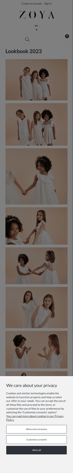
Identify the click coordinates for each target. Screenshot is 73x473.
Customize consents (36, 439)
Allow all (36, 450)
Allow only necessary (36, 429)
